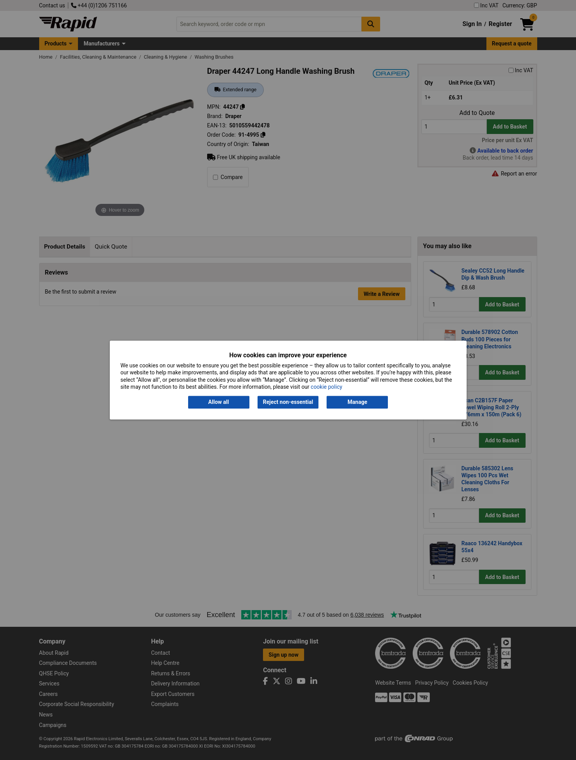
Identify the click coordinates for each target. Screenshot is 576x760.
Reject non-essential (288, 402)
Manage (357, 402)
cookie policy (326, 387)
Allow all (218, 402)
